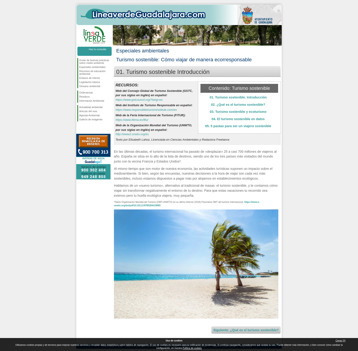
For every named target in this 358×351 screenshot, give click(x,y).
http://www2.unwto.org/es (132, 134)
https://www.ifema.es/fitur (132, 119)
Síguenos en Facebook (80, 129)
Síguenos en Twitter (87, 129)
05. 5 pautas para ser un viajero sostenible (238, 126)
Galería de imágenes (91, 119)
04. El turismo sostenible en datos (238, 119)
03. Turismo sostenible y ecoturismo (238, 112)
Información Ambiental (91, 100)
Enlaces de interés (89, 78)
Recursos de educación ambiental (92, 72)
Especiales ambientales (92, 67)
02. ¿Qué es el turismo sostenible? (238, 104)
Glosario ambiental (89, 86)
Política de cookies (192, 348)
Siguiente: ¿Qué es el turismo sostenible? (246, 330)
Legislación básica (89, 82)
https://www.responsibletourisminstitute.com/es (146, 109)
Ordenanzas (86, 92)
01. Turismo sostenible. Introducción (238, 97)
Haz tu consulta (97, 49)
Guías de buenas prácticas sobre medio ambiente (94, 61)
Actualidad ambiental (91, 107)
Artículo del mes (88, 111)
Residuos (84, 96)
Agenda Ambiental (89, 115)
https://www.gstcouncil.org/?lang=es (139, 99)
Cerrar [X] (340, 340)
